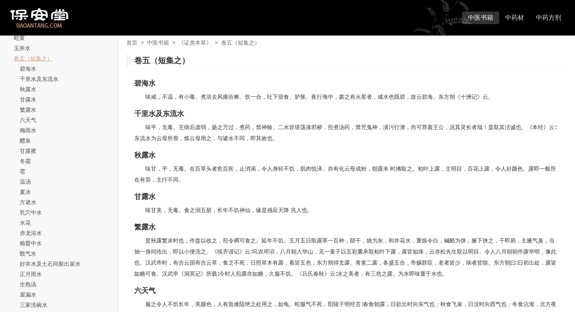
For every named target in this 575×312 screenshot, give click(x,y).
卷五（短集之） (33, 58)
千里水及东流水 (39, 79)
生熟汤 (28, 284)
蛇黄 (19, 38)
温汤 (25, 182)
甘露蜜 (28, 151)
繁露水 (28, 110)
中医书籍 (480, 17)
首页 (131, 42)
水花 (25, 223)
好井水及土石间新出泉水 (50, 264)
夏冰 (25, 192)
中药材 (514, 17)
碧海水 (28, 69)
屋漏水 (28, 294)
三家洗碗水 (33, 305)
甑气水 (28, 253)
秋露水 (28, 89)
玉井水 (22, 48)
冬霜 (25, 161)
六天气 (28, 120)
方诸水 (28, 202)
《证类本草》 (195, 42)
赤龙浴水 (31, 233)
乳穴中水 (31, 212)
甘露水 (28, 99)
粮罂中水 (31, 243)
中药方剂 (548, 17)
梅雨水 (28, 130)
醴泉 (25, 140)
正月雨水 (31, 274)
